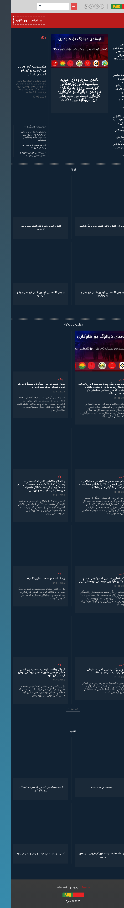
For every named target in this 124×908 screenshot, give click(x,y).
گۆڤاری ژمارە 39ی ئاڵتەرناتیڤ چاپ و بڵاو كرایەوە (29, 227)
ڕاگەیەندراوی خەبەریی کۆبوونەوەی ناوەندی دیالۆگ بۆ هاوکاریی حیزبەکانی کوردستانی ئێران (91, 580)
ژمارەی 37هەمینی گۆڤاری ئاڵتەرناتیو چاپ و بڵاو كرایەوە (29, 294)
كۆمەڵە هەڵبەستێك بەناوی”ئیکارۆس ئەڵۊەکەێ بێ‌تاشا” (91, 855)
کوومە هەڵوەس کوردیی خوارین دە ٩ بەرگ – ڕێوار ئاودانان (30, 788)
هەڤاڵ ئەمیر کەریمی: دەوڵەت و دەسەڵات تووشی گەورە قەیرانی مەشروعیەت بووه (112, 51)
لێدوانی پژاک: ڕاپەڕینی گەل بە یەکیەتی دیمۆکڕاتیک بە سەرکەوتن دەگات (95, 670)
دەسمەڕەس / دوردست (91, 787)
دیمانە (50, 379)
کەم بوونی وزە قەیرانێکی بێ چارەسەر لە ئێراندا (23, 146)
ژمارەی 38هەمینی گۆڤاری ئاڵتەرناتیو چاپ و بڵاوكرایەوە (91, 294)
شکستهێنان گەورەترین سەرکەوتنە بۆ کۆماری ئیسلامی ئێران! (21, 70)
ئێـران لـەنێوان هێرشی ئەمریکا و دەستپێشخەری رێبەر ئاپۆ (22, 154)
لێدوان (111, 379)
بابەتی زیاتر (62, 709)
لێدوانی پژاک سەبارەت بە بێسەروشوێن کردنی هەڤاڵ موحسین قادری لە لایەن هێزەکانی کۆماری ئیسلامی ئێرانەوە (30, 672)
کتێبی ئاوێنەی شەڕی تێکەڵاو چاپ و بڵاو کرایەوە (30, 853)
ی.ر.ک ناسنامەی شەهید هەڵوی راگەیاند (35, 578)
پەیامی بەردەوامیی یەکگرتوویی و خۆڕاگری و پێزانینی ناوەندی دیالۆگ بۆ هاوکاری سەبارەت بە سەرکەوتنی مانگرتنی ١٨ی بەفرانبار (112, 88)
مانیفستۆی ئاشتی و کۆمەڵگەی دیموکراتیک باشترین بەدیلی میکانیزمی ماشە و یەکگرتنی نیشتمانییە (22, 136)
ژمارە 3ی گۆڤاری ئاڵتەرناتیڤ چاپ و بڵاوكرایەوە (91, 226)
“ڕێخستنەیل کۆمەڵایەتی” (24, 127)
